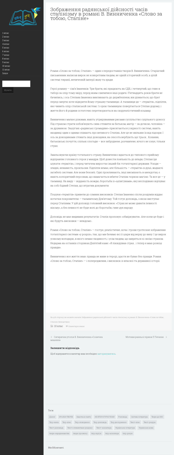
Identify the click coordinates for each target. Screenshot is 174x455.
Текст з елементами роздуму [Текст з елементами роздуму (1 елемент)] (80, 428)
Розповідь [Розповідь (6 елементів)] (122, 417)
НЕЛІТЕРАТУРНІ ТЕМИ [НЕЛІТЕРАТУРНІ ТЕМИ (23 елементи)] (104, 417)
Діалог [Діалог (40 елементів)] (52, 417)
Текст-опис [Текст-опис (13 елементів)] (135, 422)
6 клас (5, 51)
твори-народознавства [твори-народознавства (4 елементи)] (59, 433)
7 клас (5, 54)
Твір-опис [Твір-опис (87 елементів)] (66, 422)
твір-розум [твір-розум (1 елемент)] (128, 433)
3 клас (5, 40)
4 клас (5, 44)
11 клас (6, 69)
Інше (5, 73)
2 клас (5, 36)
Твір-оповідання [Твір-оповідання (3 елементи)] (82, 422)
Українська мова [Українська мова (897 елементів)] (146, 428)
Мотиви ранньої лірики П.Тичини (145, 337)
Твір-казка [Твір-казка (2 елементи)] (54, 422)
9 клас (5, 62)
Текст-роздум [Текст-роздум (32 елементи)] (150, 422)
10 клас (6, 65)
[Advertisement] (108, 45)
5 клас (5, 47)
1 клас (5, 33)
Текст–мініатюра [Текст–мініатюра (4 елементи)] (103, 428)
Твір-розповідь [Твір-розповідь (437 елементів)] (100, 422)
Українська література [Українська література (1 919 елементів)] (125, 428)
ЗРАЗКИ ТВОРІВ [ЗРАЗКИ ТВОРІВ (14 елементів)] (66, 417)
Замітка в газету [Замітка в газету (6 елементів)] (84, 417)
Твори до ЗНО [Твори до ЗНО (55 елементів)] (157, 417)
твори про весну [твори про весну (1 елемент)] (80, 433)
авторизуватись (107, 353)
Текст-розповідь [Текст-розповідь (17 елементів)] (56, 428)
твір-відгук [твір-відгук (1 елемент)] (96, 433)
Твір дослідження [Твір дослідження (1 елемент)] (119, 422)
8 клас (5, 58)
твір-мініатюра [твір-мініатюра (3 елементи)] (112, 433)
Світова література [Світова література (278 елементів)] (139, 417)
